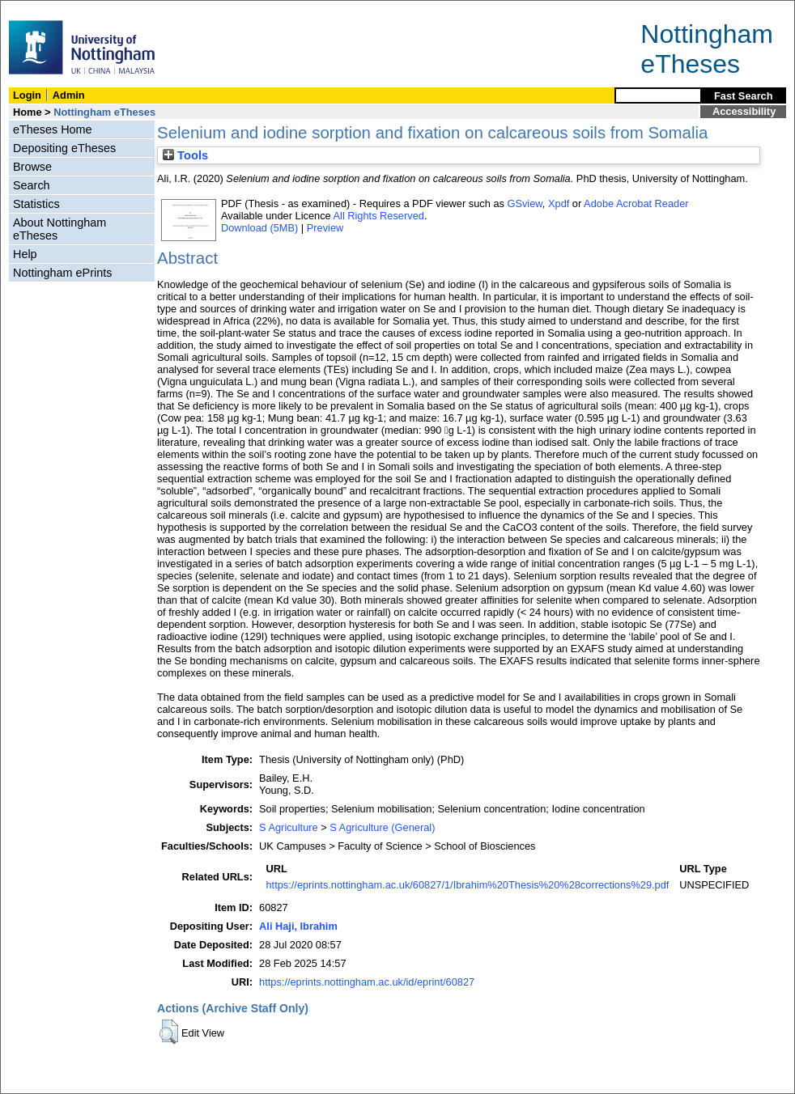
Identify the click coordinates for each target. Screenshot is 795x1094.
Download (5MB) (259, 228)
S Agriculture (288, 827)
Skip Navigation (36, 9)
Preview (325, 228)
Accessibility (744, 111)
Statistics (36, 203)
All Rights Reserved (379, 216)
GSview (524, 203)
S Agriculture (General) (382, 827)
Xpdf (558, 203)
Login (27, 95)
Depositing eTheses (64, 148)
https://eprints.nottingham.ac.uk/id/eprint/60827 (366, 982)
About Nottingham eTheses (59, 229)
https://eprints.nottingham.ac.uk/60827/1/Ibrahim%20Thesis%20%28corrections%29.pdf (467, 885)
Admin (69, 95)
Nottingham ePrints (62, 272)
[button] (168, 1032)
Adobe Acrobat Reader (636, 203)
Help (25, 254)
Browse (32, 166)
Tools (185, 155)
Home (27, 112)
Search (31, 185)
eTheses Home (52, 129)
